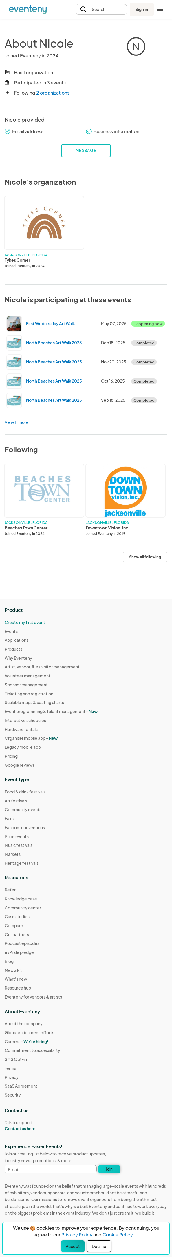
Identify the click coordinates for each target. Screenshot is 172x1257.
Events (11, 631)
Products (13, 649)
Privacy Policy (76, 1234)
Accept (73, 1246)
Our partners (17, 934)
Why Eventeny (18, 658)
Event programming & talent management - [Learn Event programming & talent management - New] (51, 711)
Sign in (142, 9)
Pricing (11, 756)
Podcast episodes (22, 943)
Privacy (12, 1077)
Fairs (9, 818)
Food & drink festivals (25, 791)
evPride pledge (19, 952)
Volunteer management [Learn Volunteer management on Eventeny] (27, 675)
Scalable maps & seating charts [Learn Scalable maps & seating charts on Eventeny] (34, 702)
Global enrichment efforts (29, 1032)
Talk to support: (32, 1125)
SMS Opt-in (16, 1059)
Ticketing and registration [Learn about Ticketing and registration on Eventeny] (29, 693)
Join (109, 1169)
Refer (10, 889)
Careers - (26, 1041)
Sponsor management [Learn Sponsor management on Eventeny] (26, 684)
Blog (9, 961)
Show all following (145, 557)
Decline (99, 1246)
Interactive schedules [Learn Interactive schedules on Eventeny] (25, 720)
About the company (24, 1023)
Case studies (17, 916)
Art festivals (16, 800)
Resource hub (18, 987)
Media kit (13, 970)
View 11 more (17, 422)
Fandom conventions (25, 827)
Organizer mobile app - (31, 738)
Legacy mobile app (23, 747)
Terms (10, 1068)
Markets (13, 854)
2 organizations (52, 93)
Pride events (17, 836)
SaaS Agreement (21, 1085)
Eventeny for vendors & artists (33, 996)
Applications (16, 640)
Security (13, 1094)
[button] (101, 9)
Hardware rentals (21, 729)
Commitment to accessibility (32, 1050)
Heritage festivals (22, 863)
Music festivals (18, 845)
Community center (23, 907)
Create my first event (25, 622)
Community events (23, 809)
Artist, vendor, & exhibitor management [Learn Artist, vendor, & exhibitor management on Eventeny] (42, 666)
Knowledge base (21, 898)
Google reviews (20, 765)
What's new (16, 978)
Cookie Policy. (118, 1234)
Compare (14, 925)
